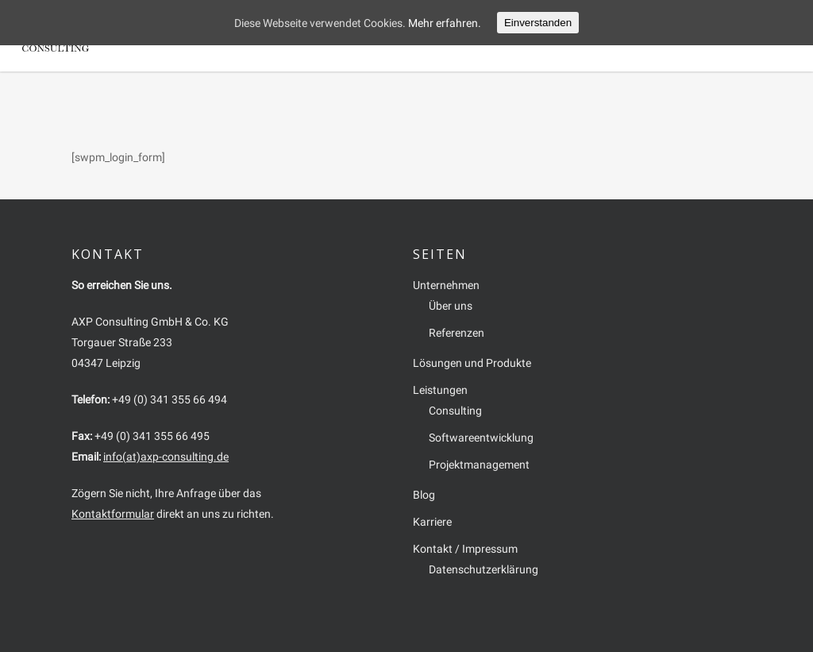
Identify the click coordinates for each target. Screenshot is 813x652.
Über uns (450, 305)
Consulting (455, 410)
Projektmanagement (479, 464)
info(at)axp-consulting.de (166, 456)
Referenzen (456, 332)
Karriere (640, 35)
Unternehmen (322, 35)
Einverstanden (538, 23)
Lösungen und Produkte (432, 35)
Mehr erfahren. (444, 23)
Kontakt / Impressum (729, 35)
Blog (592, 35)
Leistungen (536, 35)
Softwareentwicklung (481, 437)
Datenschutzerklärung (483, 569)
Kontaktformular (112, 513)
